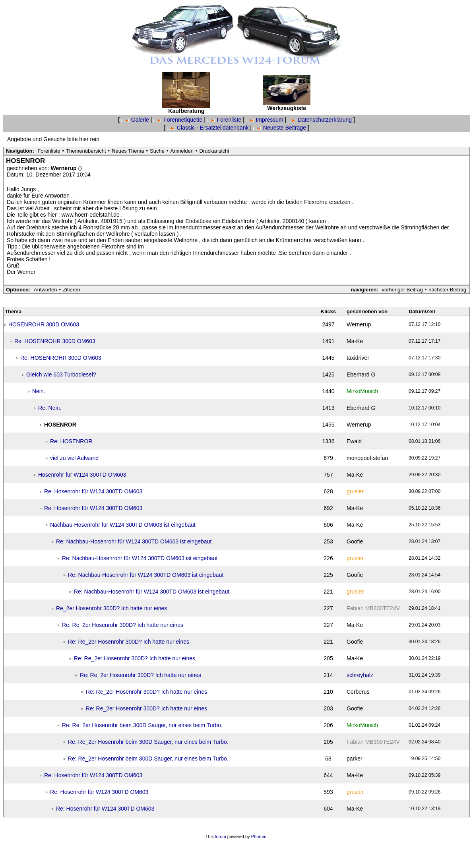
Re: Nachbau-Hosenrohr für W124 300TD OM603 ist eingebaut (133, 541)
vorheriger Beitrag (402, 290)
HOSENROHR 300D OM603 (43, 324)
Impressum (265, 119)
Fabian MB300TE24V (373, 608)
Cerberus (358, 692)
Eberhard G (361, 374)
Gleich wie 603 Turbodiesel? (61, 374)
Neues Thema (128, 151)
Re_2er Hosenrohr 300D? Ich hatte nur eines (111, 608)
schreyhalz (360, 675)
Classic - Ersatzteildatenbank (208, 127)
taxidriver (358, 358)
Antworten (45, 290)
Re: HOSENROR (71, 441)
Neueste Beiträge (280, 127)
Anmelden (182, 151)
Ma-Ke (355, 341)
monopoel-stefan (367, 458)
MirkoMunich (362, 391)
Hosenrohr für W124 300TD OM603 (82, 474)
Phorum (259, 836)
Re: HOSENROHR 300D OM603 (54, 341)
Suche (157, 151)
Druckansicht (214, 151)
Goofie (355, 541)
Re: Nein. (49, 408)
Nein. (38, 391)
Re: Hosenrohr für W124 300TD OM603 (93, 491)
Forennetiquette (178, 119)
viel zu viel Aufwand (74, 458)
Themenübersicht (86, 151)
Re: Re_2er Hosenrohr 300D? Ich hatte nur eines (122, 625)
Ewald (354, 441)
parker (355, 758)
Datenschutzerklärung (320, 119)
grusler (355, 491)
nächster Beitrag (447, 290)
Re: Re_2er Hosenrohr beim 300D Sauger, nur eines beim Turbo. (142, 725)
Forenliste (225, 119)
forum (220, 836)
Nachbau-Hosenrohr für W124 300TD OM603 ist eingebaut (123, 525)
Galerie (136, 119)
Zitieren (71, 290)
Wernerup (64, 168)
